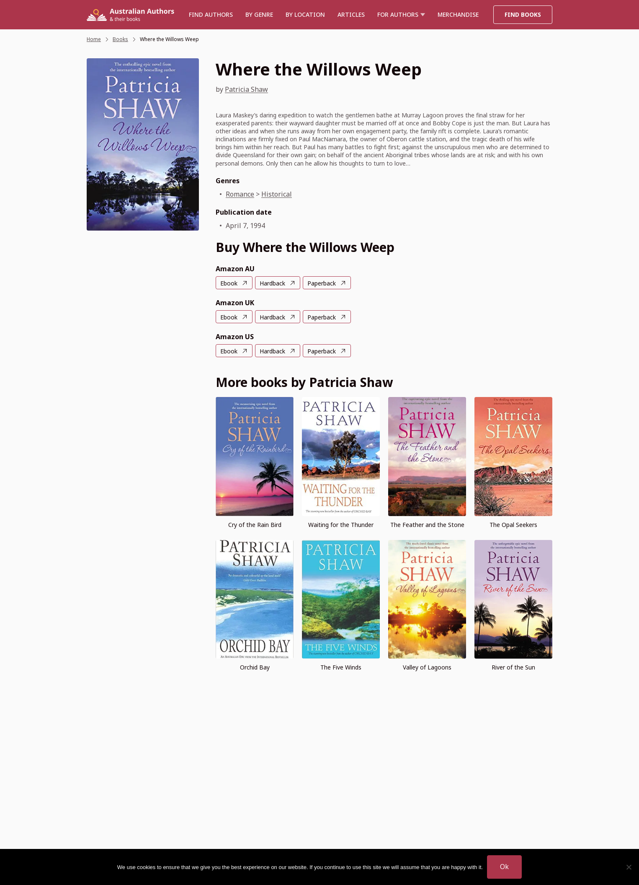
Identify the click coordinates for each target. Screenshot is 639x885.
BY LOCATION (305, 14)
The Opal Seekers (513, 525)
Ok (504, 866)
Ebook (228, 283)
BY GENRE (259, 14)
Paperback (321, 283)
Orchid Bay (255, 667)
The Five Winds (340, 667)
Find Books (523, 14)
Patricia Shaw (246, 89)
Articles (351, 14)
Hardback (272, 283)
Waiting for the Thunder (341, 525)
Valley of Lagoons (427, 667)
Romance (240, 194)
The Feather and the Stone (427, 525)
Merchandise (458, 14)
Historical (276, 194)
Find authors (211, 14)
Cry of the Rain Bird (254, 525)
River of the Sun (513, 667)
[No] (628, 867)
